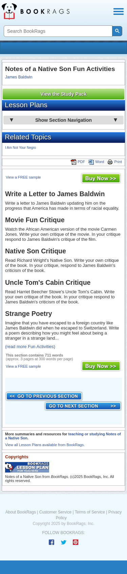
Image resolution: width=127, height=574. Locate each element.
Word (96, 162)
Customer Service (55, 512)
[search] (57, 31)
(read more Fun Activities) (30, 346)
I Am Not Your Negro (20, 148)
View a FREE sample (23, 177)
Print (114, 162)
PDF (78, 162)
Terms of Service (90, 512)
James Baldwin (19, 77)
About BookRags (20, 512)
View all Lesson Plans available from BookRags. (45, 445)
